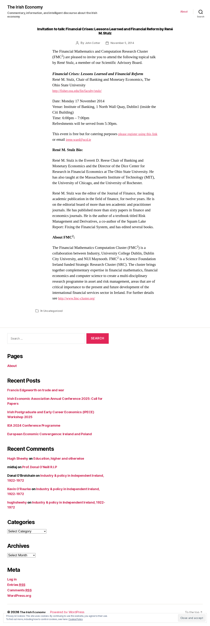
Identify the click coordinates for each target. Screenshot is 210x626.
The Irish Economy (26, 7)
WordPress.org (19, 602)
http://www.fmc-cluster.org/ (79, 304)
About (184, 12)
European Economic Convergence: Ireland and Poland (49, 440)
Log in (12, 585)
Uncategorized (53, 317)
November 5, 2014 (122, 43)
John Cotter (92, 43)
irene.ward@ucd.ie (80, 145)
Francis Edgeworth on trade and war (35, 396)
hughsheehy (17, 508)
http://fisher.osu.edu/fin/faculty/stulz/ (80, 91)
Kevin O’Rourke (19, 495)
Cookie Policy (75, 619)
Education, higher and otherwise (58, 464)
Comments (19, 596)
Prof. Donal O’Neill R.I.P (39, 473)
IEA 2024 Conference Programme (33, 431)
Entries (16, 591)
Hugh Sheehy (17, 464)
